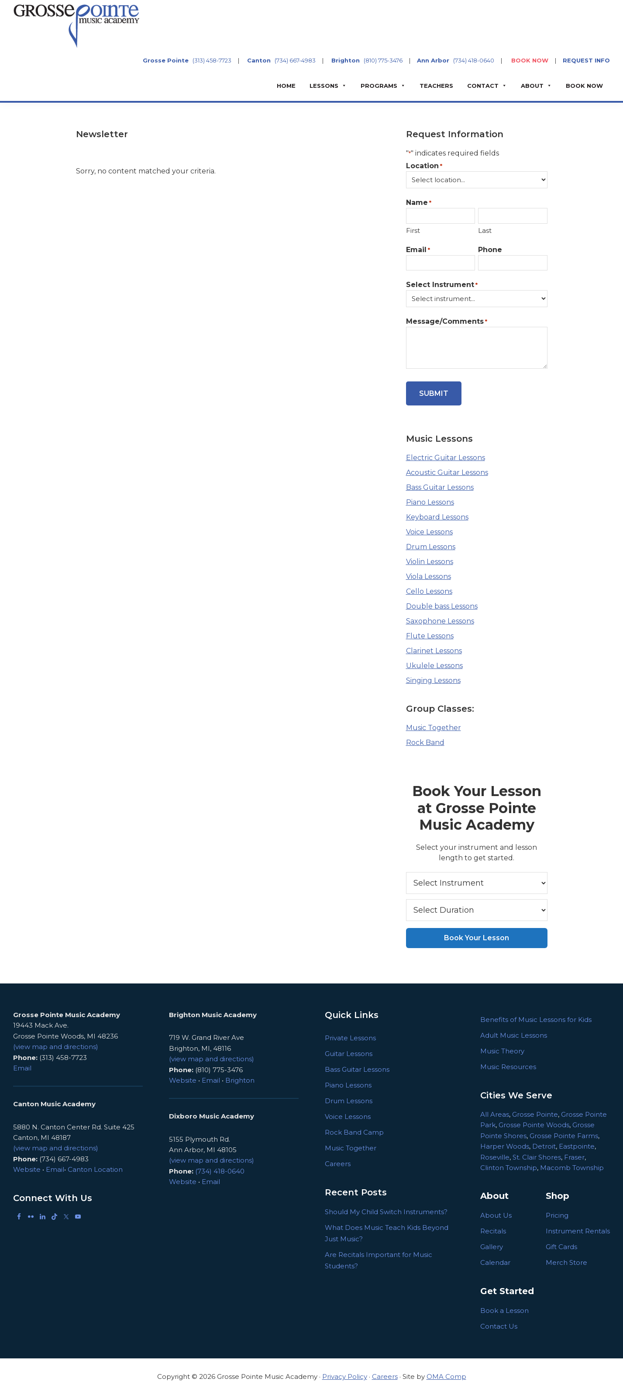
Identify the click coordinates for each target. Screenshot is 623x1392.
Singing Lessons (433, 678)
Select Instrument (442, 285)
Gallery (491, 1244)
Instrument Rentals (578, 1228)
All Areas (494, 1111)
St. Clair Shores (537, 1154)
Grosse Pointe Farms (564, 1133)
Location (424, 166)
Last (485, 230)
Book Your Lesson (476, 935)
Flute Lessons (430, 633)
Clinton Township (508, 1164)
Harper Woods (504, 1143)
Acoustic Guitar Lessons (447, 470)
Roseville (494, 1154)
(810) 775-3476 (383, 60)
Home (286, 85)
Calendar (495, 1260)
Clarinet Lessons (434, 648)
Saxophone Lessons (440, 618)
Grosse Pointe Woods (534, 1122)
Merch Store (566, 1260)
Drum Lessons (430, 544)
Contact (483, 85)
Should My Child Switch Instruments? (386, 1209)
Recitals (493, 1228)
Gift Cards (561, 1244)
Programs (379, 85)
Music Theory (502, 1048)
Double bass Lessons (442, 603)
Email (418, 250)
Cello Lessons (429, 589)
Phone (490, 250)
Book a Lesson (504, 1308)
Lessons (324, 85)
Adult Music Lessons (513, 1032)
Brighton (345, 60)
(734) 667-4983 (295, 60)
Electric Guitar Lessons (445, 455)
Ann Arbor (433, 60)
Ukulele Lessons (434, 663)
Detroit (544, 1143)
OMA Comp (446, 1374)
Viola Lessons (428, 574)
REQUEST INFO (586, 60)
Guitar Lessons (348, 1050)
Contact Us (498, 1323)
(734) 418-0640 (473, 60)
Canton (259, 60)
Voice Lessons (429, 529)
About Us (496, 1212)
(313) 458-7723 (212, 60)
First (413, 230)
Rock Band (425, 740)
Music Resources (508, 1064)
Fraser (574, 1154)
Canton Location (95, 1166)
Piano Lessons (430, 499)
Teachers (436, 85)
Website (27, 1166)
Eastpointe (577, 1143)
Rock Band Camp (354, 1129)
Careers (338, 1161)
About (532, 85)
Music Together (433, 725)
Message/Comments (446, 321)
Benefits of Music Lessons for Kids (536, 1016)
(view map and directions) (55, 1043)
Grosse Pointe (166, 60)
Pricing (557, 1212)
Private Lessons (350, 1035)
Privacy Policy (344, 1374)
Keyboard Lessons (437, 514)
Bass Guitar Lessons (440, 485)
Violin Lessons (429, 559)
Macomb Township (572, 1164)
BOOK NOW (529, 60)
